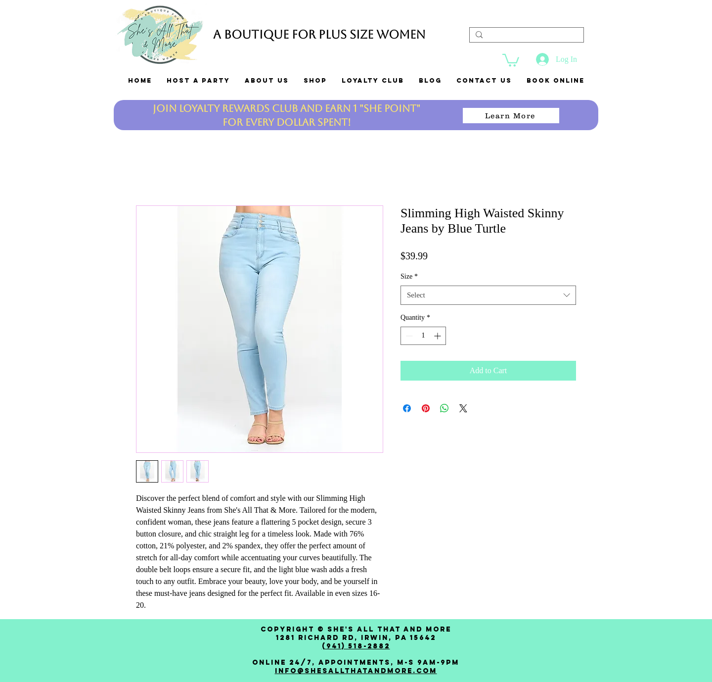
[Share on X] (463, 408)
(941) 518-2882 (356, 646)
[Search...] (526, 37)
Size (409, 276)
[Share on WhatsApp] (444, 408)
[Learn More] (511, 115)
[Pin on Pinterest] (426, 408)
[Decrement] (408, 335)
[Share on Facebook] (407, 408)
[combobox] (488, 295)
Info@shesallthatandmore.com (356, 671)
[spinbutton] (423, 335)
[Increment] (438, 335)
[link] (510, 59)
